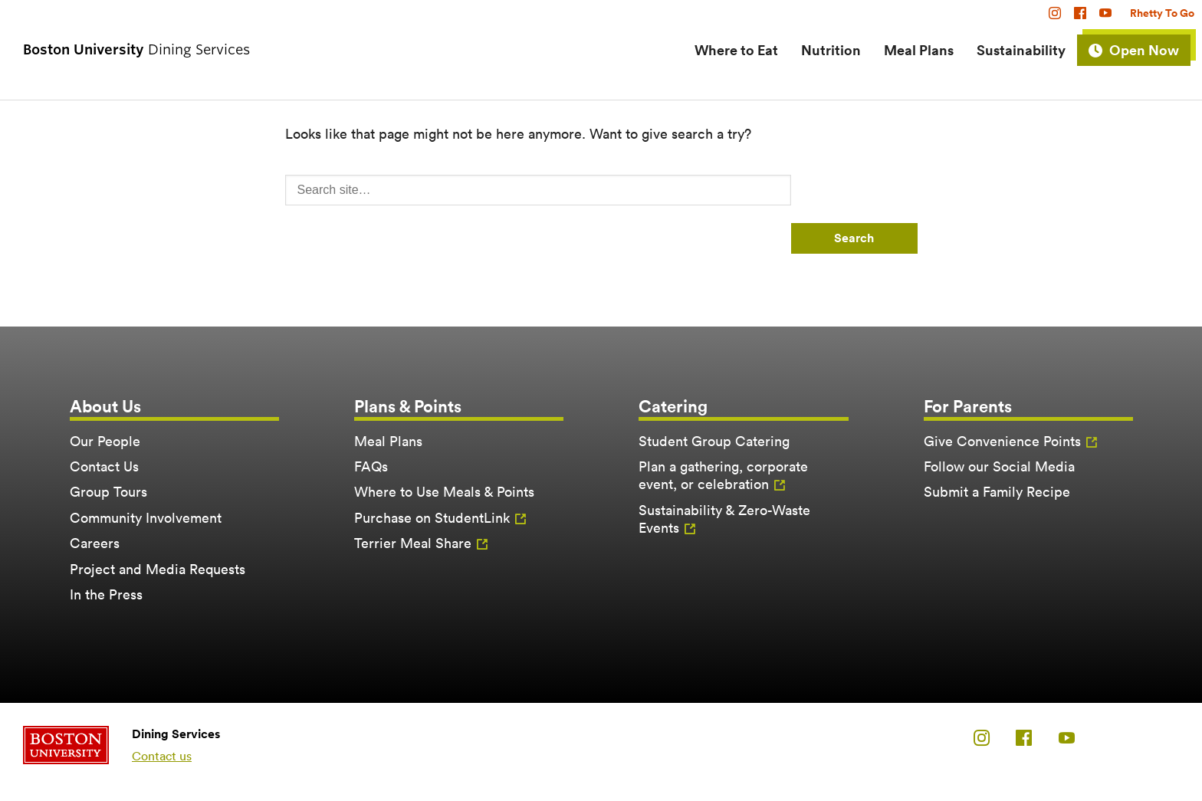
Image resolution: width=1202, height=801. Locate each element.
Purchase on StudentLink (432, 518)
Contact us (162, 755)
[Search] (538, 190)
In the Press (106, 594)
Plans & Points (407, 406)
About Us (105, 406)
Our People (105, 441)
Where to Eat (736, 50)
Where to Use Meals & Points (444, 492)
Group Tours (108, 492)
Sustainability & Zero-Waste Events (724, 519)
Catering (673, 406)
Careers (95, 543)
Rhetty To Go (1162, 13)
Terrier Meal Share (412, 543)
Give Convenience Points (1002, 441)
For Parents (968, 406)
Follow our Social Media (999, 466)
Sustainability (1021, 50)
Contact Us (104, 466)
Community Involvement (146, 518)
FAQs (371, 466)
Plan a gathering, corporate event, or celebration (723, 475)
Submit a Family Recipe (997, 492)
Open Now (1144, 50)
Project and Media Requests (157, 569)
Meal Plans (919, 50)
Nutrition (831, 50)
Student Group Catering (714, 441)
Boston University (66, 745)
